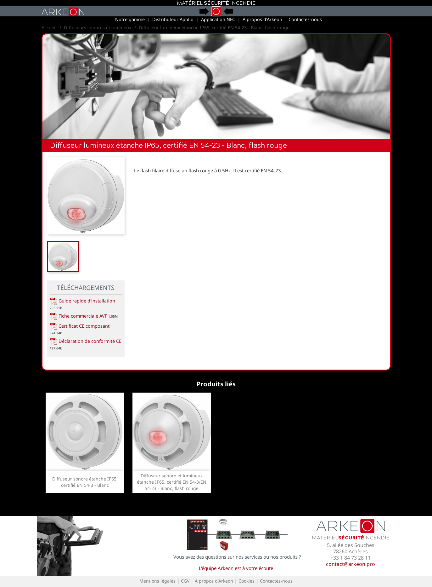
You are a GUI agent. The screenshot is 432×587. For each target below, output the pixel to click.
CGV (185, 581)
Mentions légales (157, 581)
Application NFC (218, 19)
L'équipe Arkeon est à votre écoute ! (237, 568)
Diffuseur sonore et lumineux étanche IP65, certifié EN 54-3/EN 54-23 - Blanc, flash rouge (171, 482)
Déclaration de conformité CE (85, 341)
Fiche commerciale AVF (78, 316)
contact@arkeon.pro (350, 564)
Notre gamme (130, 19)
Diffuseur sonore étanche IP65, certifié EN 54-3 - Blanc (85, 482)
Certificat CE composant (79, 326)
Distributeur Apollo (173, 19)
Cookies (246, 581)
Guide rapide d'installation (82, 301)
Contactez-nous (305, 19)
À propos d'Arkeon (262, 19)
